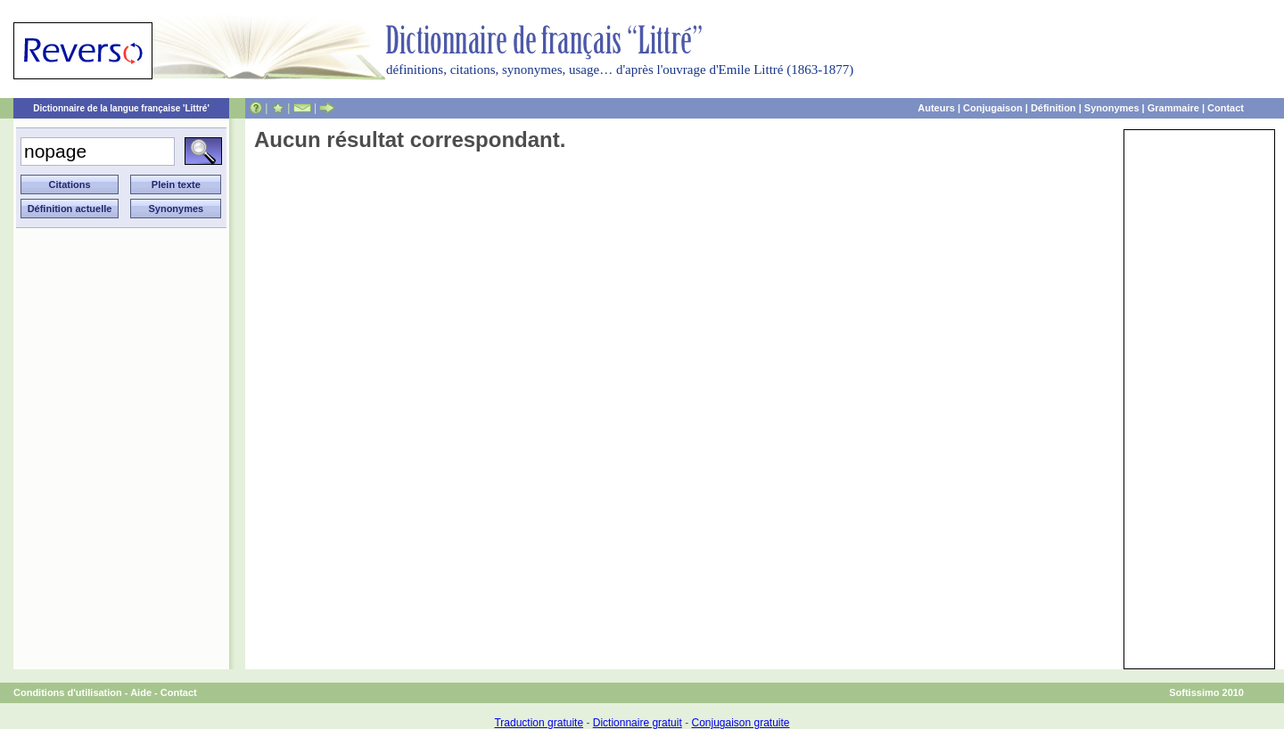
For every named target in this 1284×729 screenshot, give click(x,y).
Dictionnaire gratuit (637, 723)
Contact (1225, 107)
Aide (141, 692)
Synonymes (1112, 107)
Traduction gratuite (538, 723)
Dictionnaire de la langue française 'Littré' (121, 108)
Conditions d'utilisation (67, 692)
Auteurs (936, 107)
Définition (1053, 107)
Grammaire (1173, 107)
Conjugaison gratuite (740, 723)
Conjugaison (993, 107)
